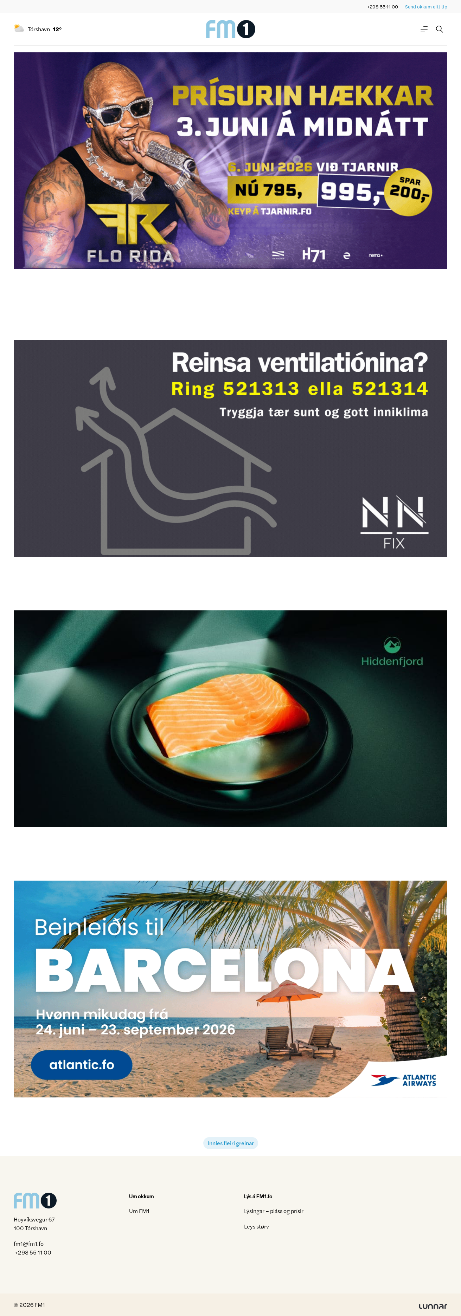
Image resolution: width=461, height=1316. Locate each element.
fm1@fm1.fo (29, 1243)
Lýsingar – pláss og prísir (273, 1211)
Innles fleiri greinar (230, 1143)
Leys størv (256, 1226)
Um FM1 (139, 1211)
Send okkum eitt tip (426, 6)
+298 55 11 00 (382, 6)
